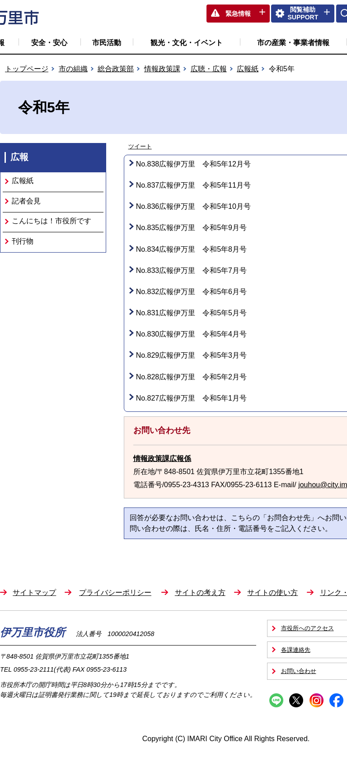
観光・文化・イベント (186, 42)
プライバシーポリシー (115, 592)
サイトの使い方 (272, 592)
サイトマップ (34, 592)
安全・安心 (49, 42)
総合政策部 (116, 69)
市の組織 (73, 69)
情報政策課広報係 (162, 458)
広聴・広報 (209, 69)
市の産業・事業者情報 (293, 42)
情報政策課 (162, 69)
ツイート (140, 146)
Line (276, 700)
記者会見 (26, 201)
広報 (19, 157)
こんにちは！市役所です (51, 221)
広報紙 (247, 69)
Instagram (316, 700)
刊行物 (22, 241)
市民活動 (106, 42)
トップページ (26, 69)
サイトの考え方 (200, 592)
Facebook (336, 700)
